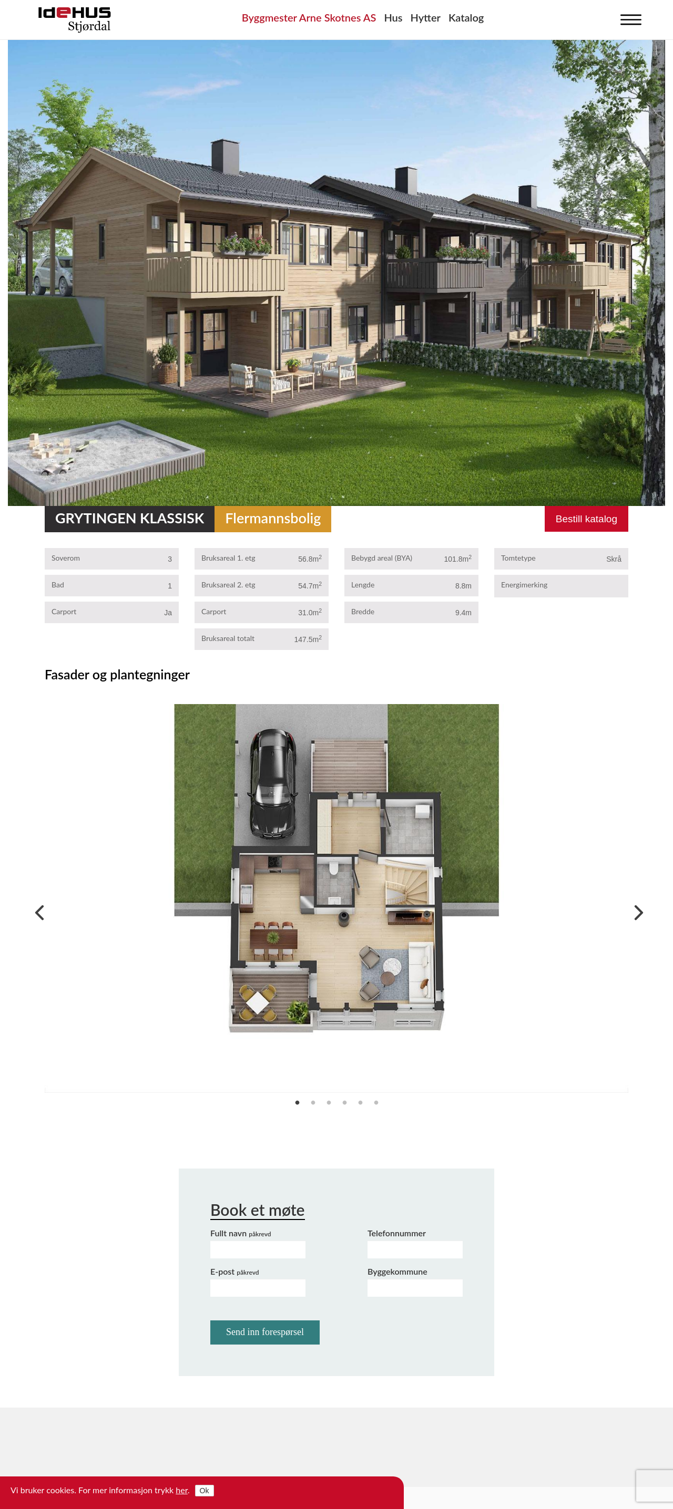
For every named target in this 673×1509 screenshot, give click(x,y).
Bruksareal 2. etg (228, 584)
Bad (58, 584)
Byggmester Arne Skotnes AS (309, 17)
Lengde (362, 584)
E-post (234, 1271)
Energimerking (524, 584)
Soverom (66, 557)
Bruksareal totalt (227, 638)
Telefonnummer (397, 1233)
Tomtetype (518, 557)
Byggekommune (397, 1271)
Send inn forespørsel (265, 1332)
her (182, 1490)
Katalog (466, 17)
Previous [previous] (37, 910)
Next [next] (636, 910)
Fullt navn (240, 1233)
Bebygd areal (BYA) (381, 557)
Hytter (426, 17)
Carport (64, 611)
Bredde (362, 611)
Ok (204, 1490)
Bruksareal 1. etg (228, 557)
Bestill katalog (586, 518)
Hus (393, 17)
